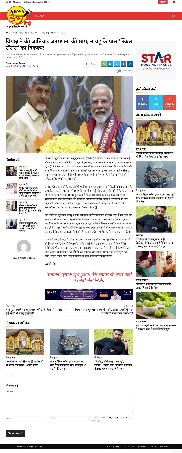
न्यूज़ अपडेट (24, 184)
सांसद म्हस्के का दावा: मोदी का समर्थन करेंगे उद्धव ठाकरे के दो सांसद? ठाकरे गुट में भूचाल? (30, 192)
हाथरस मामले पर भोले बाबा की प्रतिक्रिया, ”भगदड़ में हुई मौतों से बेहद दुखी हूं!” (35, 311)
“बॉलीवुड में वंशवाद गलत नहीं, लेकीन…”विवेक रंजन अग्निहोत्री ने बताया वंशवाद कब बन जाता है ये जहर (112, 367)
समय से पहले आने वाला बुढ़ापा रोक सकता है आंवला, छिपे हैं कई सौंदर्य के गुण (156, 333)
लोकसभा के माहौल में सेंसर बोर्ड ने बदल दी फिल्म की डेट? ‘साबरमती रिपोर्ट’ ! (30, 209)
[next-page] (12, 380)
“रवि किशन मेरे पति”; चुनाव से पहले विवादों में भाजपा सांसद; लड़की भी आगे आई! (29, 174)
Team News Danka (15, 63)
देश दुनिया (13, 33)
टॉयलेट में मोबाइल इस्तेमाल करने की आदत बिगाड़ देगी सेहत (156, 289)
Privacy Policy (128, 450)
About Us (152, 450)
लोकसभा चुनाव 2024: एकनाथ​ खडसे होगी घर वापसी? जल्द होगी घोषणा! (28, 227)
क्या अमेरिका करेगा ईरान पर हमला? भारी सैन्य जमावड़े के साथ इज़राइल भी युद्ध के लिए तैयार (68, 365)
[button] (173, 16)
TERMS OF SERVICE (113, 450)
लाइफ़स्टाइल (142, 283)
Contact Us (163, 450)
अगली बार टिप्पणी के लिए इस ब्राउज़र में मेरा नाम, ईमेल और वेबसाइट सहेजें (111, 423)
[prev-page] (7, 380)
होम (7, 33)
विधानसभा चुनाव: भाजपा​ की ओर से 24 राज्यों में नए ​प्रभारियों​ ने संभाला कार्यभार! (104, 311)
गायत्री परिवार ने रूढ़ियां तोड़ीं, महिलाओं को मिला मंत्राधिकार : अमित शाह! (23, 365)
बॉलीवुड (98, 357)
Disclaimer (141, 450)
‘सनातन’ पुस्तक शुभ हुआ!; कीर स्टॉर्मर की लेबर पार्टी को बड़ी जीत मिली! (88, 278)
